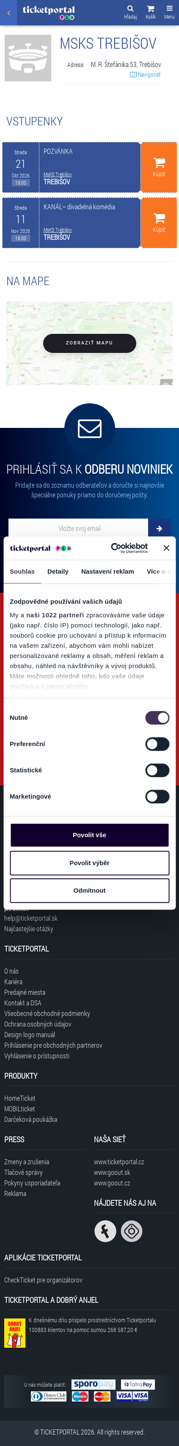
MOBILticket (19, 1108)
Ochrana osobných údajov (38, 1023)
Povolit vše (89, 834)
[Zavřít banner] (166, 548)
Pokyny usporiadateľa (32, 1182)
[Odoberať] (159, 528)
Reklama (15, 1193)
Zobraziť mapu (89, 343)
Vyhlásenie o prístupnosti (36, 1055)
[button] (150, 13)
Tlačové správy (23, 1172)
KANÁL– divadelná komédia (79, 206)
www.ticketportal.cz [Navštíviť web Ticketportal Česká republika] (119, 1161)
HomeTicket (20, 1098)
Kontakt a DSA (22, 1002)
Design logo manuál (29, 1034)
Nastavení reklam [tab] (107, 571)
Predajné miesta (24, 992)
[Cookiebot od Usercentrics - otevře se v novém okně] (112, 548)
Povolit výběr (89, 862)
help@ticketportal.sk (31, 917)
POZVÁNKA (58, 151)
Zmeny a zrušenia (26, 1161)
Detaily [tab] (58, 571)
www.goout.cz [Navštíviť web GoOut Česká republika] (112, 1182)
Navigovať (145, 74)
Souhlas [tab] (22, 571)
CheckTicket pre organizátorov (43, 1279)
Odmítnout (90, 890)
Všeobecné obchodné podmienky (47, 1013)
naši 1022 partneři (55, 615)
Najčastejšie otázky (28, 928)
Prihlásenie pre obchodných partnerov (53, 1045)
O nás (11, 970)
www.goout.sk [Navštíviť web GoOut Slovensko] (112, 1172)
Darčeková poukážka (30, 1119)
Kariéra (13, 981)
